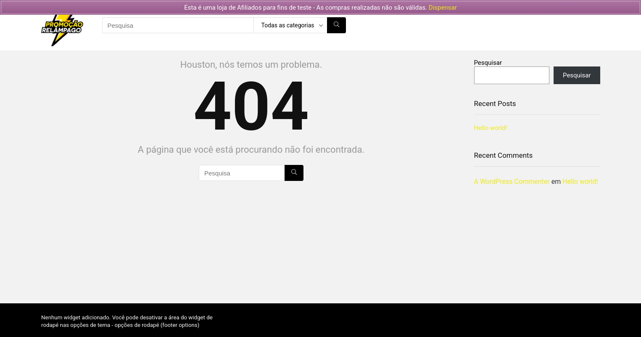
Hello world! (490, 128)
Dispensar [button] (443, 7)
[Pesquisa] (336, 25)
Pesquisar (488, 62)
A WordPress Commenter (512, 182)
